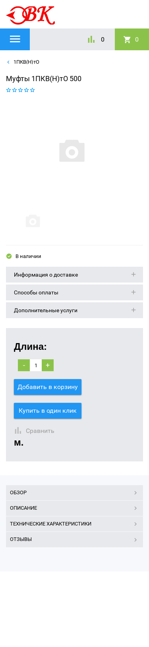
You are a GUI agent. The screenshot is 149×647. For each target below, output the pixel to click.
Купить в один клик (48, 410)
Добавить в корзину (47, 387)
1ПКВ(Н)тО (25, 62)
